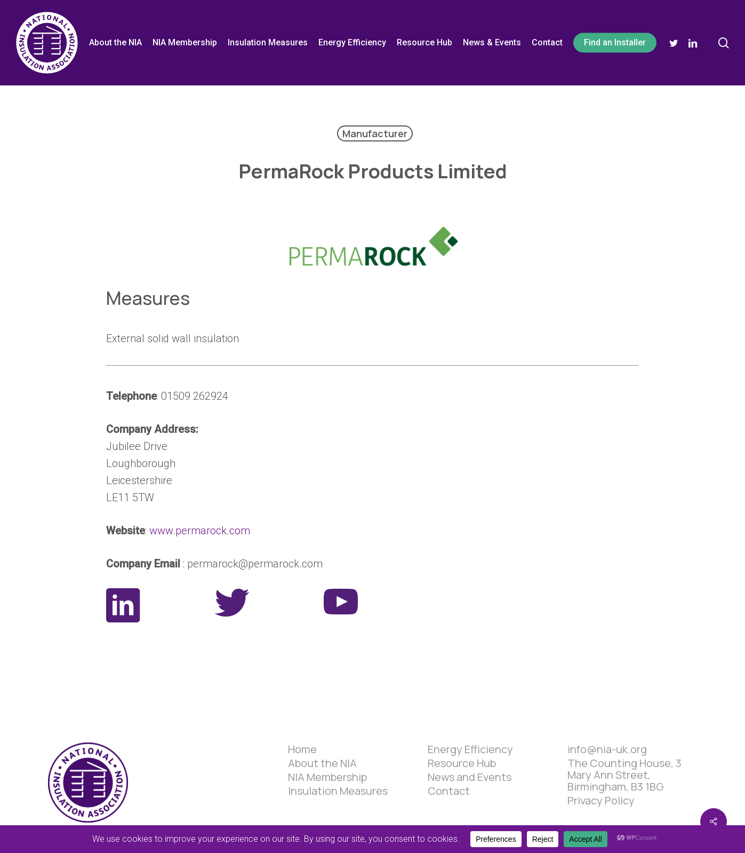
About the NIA (322, 763)
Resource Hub (462, 763)
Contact (449, 791)
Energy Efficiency (470, 749)
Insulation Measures (338, 791)
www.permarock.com (199, 530)
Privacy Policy (601, 801)
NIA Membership (327, 777)
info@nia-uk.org (607, 749)
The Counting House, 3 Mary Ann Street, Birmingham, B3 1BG (624, 775)
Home (302, 749)
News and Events (469, 777)
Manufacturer (374, 133)
